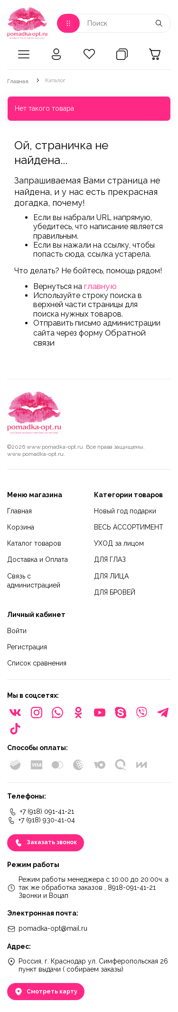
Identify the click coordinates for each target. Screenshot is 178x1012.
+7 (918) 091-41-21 (41, 812)
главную (100, 286)
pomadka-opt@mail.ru (47, 929)
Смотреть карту (45, 991)
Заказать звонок (45, 843)
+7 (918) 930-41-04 (41, 820)
